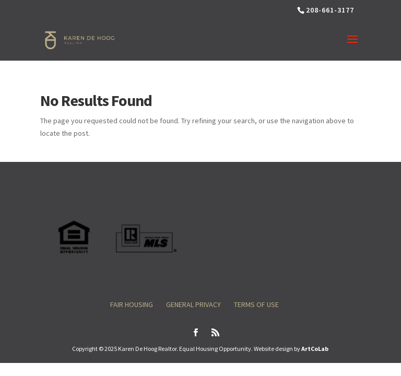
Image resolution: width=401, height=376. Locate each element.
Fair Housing (131, 304)
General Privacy (193, 304)
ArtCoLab (314, 348)
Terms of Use (256, 304)
